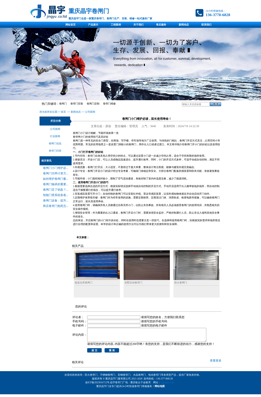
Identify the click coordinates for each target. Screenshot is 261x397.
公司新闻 (90, 112)
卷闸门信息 (55, 143)
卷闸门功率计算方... (55, 173)
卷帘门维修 (109, 103)
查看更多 (215, 363)
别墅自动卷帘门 (133, 282)
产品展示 (93, 24)
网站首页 (70, 24)
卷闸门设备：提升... (55, 200)
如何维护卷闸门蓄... (55, 178)
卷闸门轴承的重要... (55, 184)
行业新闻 (55, 136)
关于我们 (138, 24)
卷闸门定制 (93, 103)
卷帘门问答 (55, 150)
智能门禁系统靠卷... (55, 195)
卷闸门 (63, 103)
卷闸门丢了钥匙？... (55, 189)
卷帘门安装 (76, 103)
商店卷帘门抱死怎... (55, 205)
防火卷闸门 (180, 282)
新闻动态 (184, 24)
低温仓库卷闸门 (83, 282)
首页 (63, 112)
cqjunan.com (168, 385)
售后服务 (161, 24)
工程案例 (116, 24)
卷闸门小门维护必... (55, 167)
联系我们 (206, 24)
